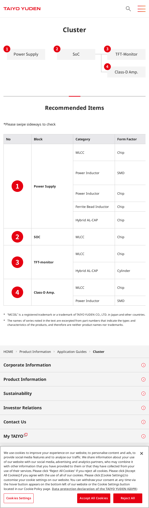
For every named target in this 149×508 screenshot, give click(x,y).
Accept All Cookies (94, 500)
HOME (8, 351)
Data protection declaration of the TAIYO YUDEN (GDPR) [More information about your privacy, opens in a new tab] (94, 490)
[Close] (141, 455)
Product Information (35, 351)
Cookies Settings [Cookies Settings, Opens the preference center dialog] (18, 500)
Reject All (128, 500)
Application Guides (72, 351)
